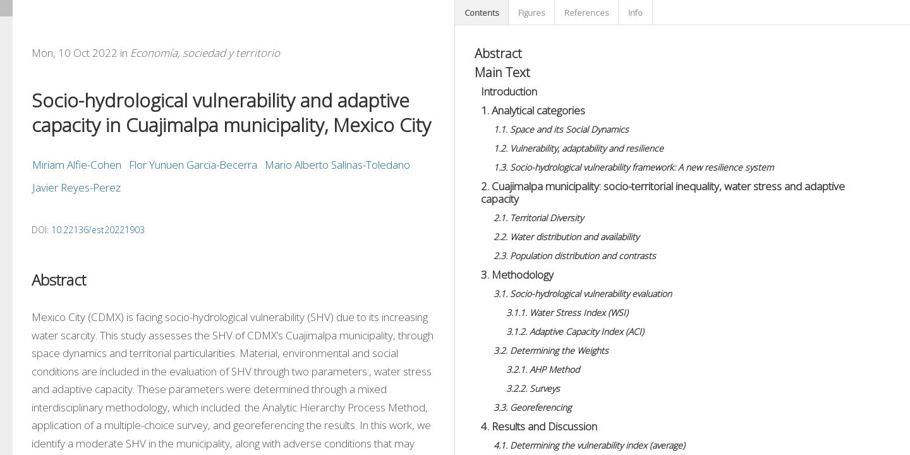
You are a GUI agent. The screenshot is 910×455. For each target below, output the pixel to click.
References (586, 12)
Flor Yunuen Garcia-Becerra (193, 164)
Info (635, 12)
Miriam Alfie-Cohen (76, 164)
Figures (531, 12)
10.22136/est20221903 (98, 230)
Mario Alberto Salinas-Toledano (337, 164)
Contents (481, 12)
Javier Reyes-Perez (76, 187)
